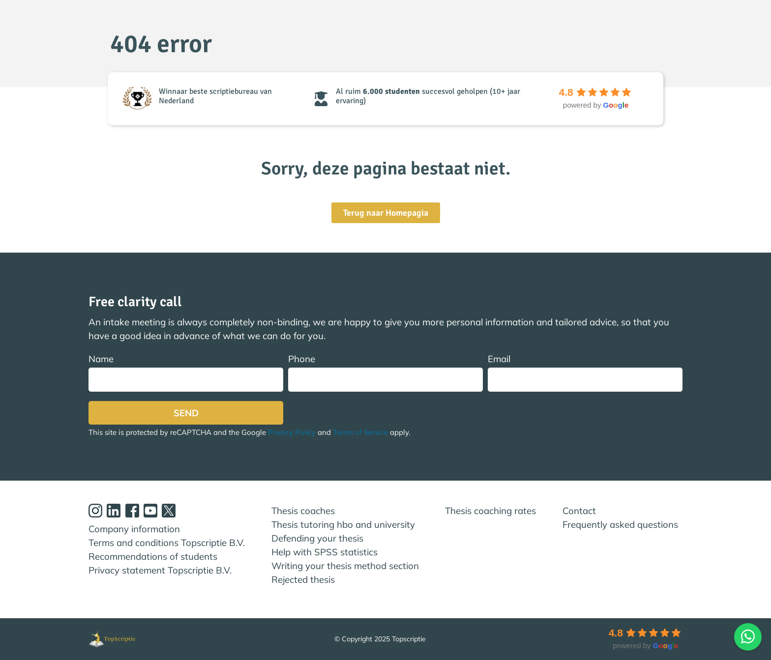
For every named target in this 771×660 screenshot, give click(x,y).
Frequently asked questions (620, 524)
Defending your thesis (317, 538)
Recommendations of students (153, 556)
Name (186, 372)
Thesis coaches (303, 511)
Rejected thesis (303, 579)
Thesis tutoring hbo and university (343, 524)
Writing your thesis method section (345, 566)
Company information (134, 529)
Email (585, 372)
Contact (579, 511)
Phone (385, 372)
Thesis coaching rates (490, 511)
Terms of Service (360, 432)
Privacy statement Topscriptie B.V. (160, 570)
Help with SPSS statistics (324, 552)
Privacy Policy (292, 432)
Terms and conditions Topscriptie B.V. (167, 542)
